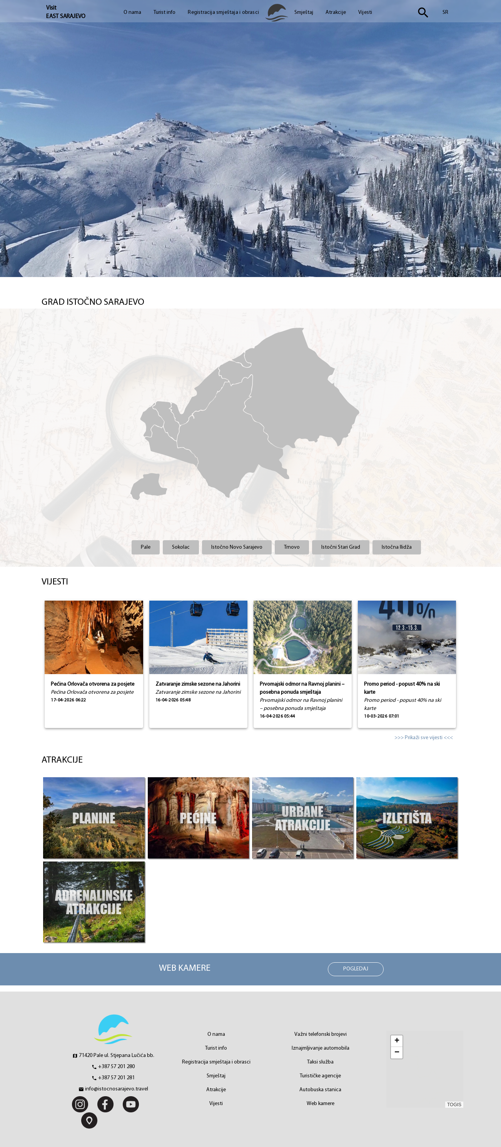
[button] (396, 1041)
